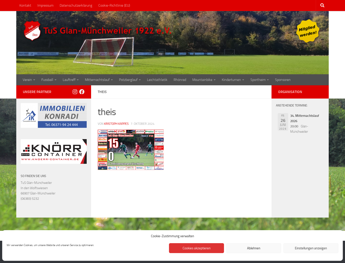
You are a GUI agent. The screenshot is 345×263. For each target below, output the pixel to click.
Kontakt (25, 5)
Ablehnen (253, 248)
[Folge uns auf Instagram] (74, 91)
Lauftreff (69, 80)
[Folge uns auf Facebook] (81, 91)
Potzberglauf (128, 80)
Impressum (45, 5)
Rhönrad (180, 80)
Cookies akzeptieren (197, 248)
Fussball (47, 80)
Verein (27, 80)
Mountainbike (202, 80)
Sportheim (258, 80)
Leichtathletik (157, 80)
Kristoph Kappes (116, 124)
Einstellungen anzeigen (311, 248)
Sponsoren (283, 80)
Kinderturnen (231, 80)
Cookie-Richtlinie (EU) (114, 5)
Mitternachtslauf (97, 80)
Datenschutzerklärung (76, 5)
